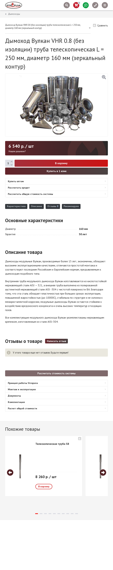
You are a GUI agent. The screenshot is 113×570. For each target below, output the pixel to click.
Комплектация (16, 402)
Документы (14, 395)
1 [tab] (36, 513)
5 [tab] (54, 513)
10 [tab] (76, 513)
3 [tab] (45, 513)
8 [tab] (67, 513)
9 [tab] (72, 513)
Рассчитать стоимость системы (56, 373)
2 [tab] (41, 513)
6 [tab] (58, 513)
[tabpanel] (43, 466)
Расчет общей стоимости (22, 408)
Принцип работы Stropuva (23, 383)
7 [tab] (63, 513)
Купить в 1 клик (57, 171)
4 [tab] (50, 513)
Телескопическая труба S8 (52, 443)
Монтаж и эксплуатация (22, 389)
